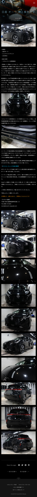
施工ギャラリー (20, 20)
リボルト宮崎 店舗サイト (18, 487)
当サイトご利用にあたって (18, 489)
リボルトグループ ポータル (24, 484)
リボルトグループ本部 (11, 484)
